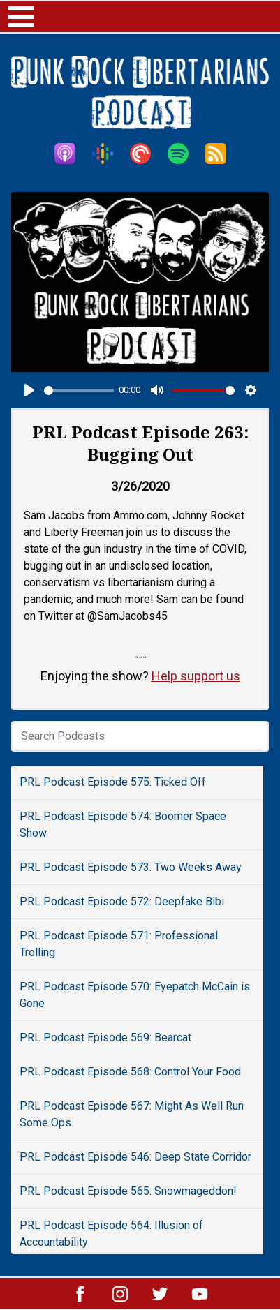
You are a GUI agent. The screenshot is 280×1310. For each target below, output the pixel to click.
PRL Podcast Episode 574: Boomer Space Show (123, 825)
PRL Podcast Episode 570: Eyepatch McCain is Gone (135, 995)
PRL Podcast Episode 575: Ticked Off (113, 782)
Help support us (196, 676)
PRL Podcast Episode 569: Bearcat (105, 1037)
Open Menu (21, 16)
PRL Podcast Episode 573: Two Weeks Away (131, 867)
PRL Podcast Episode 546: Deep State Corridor (135, 1156)
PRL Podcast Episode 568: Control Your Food (130, 1071)
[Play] (29, 390)
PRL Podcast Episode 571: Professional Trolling (119, 944)
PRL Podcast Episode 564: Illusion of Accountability (111, 1234)
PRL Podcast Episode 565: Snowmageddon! (128, 1191)
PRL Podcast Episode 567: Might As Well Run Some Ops (132, 1114)
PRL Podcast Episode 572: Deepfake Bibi (122, 901)
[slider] (79, 390)
